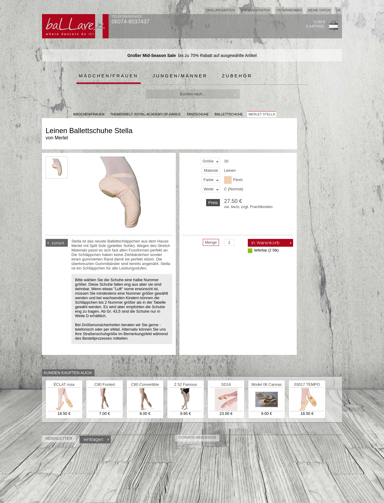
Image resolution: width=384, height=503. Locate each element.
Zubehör (237, 75)
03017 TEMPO (307, 384)
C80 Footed (104, 384)
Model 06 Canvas (266, 384)
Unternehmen (289, 10)
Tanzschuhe (198, 114)
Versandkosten (255, 10)
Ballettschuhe (228, 114)
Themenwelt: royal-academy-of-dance (145, 114)
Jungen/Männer (180, 75)
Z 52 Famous (185, 384)
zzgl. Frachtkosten (257, 206)
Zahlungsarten (220, 10)
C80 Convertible (145, 384)
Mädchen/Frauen (108, 75)
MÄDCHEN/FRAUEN (88, 114)
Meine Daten (319, 10)
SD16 (226, 384)
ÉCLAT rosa (64, 384)
